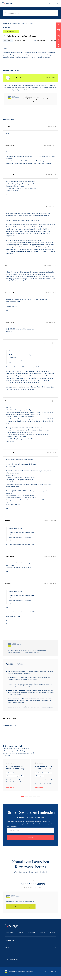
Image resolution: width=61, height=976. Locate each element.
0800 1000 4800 (33, 884)
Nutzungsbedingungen (47, 707)
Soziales (42, 932)
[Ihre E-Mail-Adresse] (30, 830)
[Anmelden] (30, 837)
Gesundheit (31, 932)
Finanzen (53, 932)
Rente (21, 932)
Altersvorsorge (9, 932)
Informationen (34, 707)
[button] (58, 25)
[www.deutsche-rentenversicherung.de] (21, 906)
